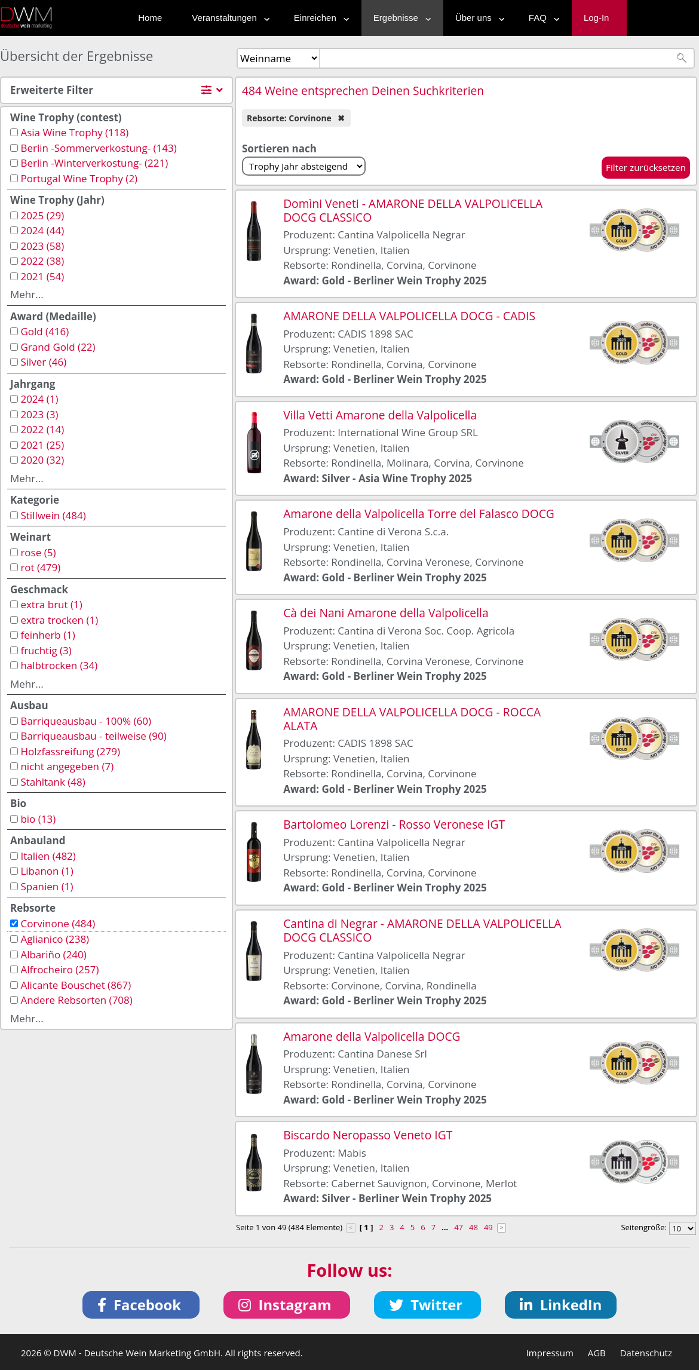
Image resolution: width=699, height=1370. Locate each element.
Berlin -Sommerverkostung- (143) (98, 148)
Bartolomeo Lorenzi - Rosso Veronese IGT (394, 824)
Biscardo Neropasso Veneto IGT (367, 1135)
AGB (597, 1353)
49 (488, 1227)
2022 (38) (42, 261)
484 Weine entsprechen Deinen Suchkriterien (363, 90)
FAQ (541, 18)
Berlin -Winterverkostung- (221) (94, 163)
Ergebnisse (399, 18)
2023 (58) (42, 246)
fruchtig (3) (45, 650)
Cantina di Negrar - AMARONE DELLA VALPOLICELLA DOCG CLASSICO (422, 930)
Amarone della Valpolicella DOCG (371, 1036)
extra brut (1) (51, 604)
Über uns (477, 18)
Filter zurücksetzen (646, 167)
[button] (141, 1305)
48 (473, 1227)
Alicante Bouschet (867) (75, 985)
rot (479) (40, 567)
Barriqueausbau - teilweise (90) (93, 736)
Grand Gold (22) (57, 347)
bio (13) (38, 819)
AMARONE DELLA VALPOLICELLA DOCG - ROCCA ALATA (412, 719)
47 (458, 1227)
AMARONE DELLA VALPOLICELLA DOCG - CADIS (409, 316)
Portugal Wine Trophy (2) (78, 178)
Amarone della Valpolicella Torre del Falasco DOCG (418, 513)
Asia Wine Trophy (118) (74, 132)
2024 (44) (42, 230)
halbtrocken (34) (58, 665)
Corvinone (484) (57, 923)
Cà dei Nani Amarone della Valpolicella (385, 613)
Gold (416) (44, 331)
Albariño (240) (53, 954)
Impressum (550, 1353)
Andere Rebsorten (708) (76, 1000)
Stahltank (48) (52, 782)
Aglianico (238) (54, 939)
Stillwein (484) (52, 515)
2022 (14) (42, 429)
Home (150, 18)
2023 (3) (39, 414)
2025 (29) (42, 215)
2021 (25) (42, 445)
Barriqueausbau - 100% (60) (85, 721)
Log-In (596, 18)
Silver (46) (43, 362)
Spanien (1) (46, 886)
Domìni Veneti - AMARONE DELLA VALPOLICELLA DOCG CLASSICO (412, 210)
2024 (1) (39, 399)
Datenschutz (646, 1353)
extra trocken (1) (59, 620)
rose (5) (38, 552)
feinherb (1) (47, 635)
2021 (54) (42, 276)
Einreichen (319, 18)
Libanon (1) (46, 871)
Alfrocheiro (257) (59, 969)
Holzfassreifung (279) (70, 751)
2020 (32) (42, 460)
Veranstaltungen (227, 18)
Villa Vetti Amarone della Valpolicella (380, 415)
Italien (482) (47, 856)
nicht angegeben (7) (67, 766)
